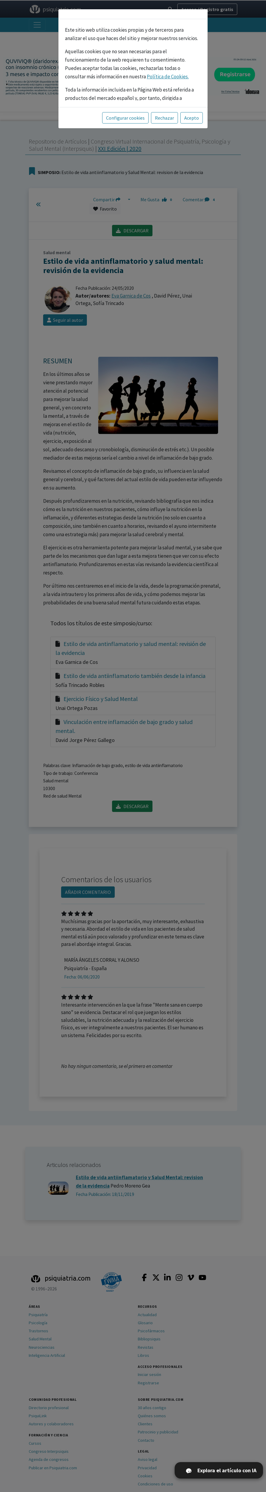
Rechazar (164, 118)
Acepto (191, 118)
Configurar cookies (125, 118)
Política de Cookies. (168, 76)
